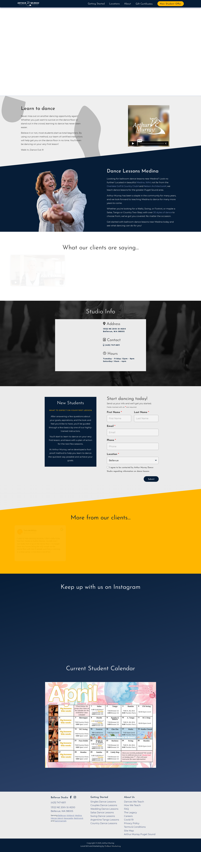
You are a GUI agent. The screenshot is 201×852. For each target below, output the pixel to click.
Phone (111, 440)
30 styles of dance (162, 212)
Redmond (78, 818)
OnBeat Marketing (112, 846)
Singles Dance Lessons (103, 801)
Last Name (141, 412)
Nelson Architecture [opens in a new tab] (154, 186)
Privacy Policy (131, 823)
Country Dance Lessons (103, 823)
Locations (114, 3)
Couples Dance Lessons (103, 805)
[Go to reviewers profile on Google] (21, 532)
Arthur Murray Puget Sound (139, 834)
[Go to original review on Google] (63, 531)
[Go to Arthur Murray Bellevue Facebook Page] (71, 797)
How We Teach (132, 805)
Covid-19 (128, 819)
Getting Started (96, 3)
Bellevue (62, 815)
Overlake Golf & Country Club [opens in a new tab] (122, 186)
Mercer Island (57, 818)
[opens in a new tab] (100, 729)
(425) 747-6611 (111, 345)
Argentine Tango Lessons (104, 819)
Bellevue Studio (59, 797)
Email (110, 426)
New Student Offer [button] (170, 4)
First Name (114, 412)
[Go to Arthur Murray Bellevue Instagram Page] (75, 797)
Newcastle (68, 818)
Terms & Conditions (135, 826)
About (127, 3)
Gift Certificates (144, 4)
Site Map (129, 830)
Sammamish (60, 821)
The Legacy (130, 812)
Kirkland (70, 815)
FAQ (126, 808)
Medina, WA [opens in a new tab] (143, 182)
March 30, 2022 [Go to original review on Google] (31, 533)
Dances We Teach (134, 801)
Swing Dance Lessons (102, 816)
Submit (151, 479)
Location (112, 454)
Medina (78, 815)
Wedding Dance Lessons (104, 808)
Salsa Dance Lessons (102, 812)
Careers (128, 816)
